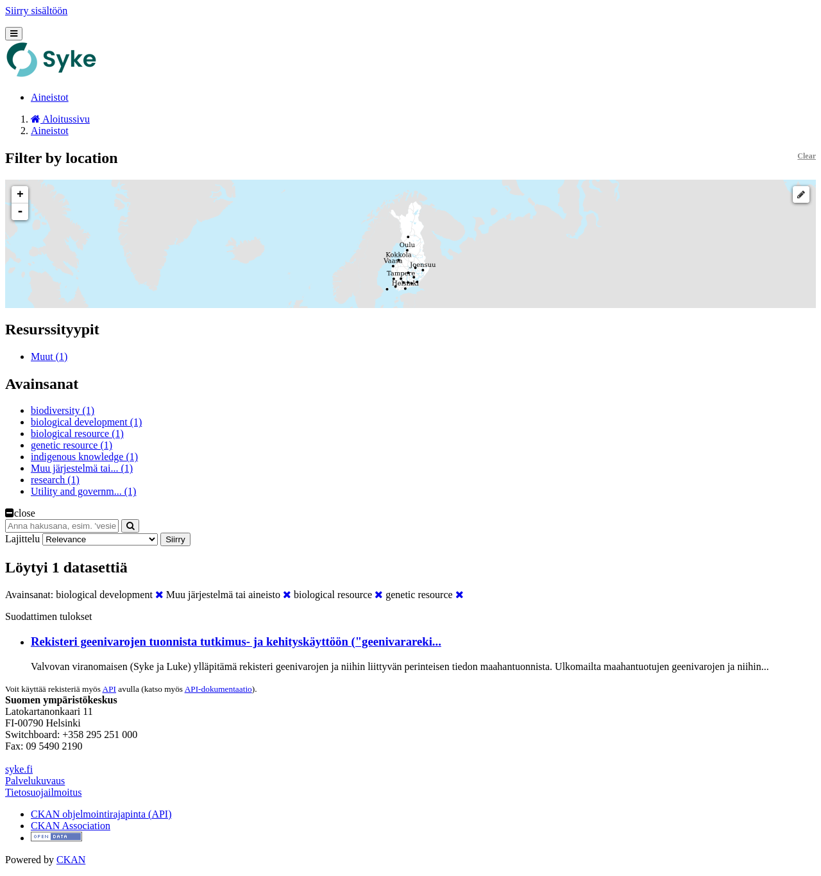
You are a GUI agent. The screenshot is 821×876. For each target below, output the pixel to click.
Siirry (175, 539)
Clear (806, 155)
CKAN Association (70, 825)
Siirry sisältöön (36, 10)
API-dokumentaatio (218, 689)
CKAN (70, 859)
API (109, 689)
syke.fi (19, 769)
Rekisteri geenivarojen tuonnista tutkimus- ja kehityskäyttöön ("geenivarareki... (236, 641)
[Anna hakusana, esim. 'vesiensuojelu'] (62, 526)
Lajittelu (22, 538)
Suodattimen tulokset (48, 616)
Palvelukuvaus (35, 780)
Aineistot (50, 97)
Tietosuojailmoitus (43, 792)
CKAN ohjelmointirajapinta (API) (101, 814)
